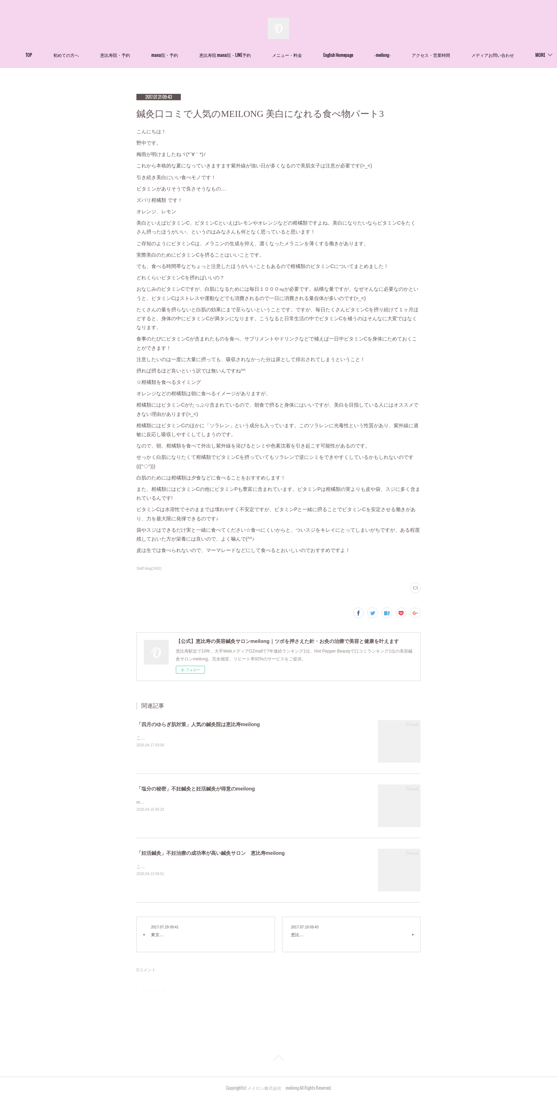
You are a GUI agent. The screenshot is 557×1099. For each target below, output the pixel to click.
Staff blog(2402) (149, 568)
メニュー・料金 (309, 55)
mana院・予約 (186, 55)
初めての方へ (88, 55)
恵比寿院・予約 (137, 55)
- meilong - (404, 55)
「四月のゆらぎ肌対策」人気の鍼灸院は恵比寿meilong (198, 724)
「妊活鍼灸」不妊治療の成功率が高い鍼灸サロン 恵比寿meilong (210, 853)
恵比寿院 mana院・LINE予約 (247, 55)
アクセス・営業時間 (453, 55)
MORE (498, 55)
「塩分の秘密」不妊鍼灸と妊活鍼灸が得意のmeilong (195, 789)
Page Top (278, 1059)
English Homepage (360, 55)
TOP (51, 55)
